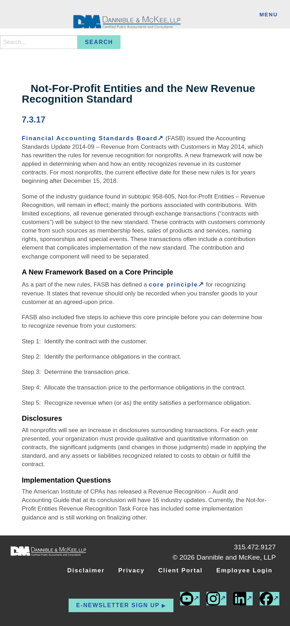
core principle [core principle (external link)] (173, 284)
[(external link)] (269, 598)
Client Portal (180, 570)
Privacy (131, 570)
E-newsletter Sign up (118, 605)
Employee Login (244, 570)
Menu (268, 14)
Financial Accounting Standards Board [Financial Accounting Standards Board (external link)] (89, 138)
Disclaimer (85, 570)
